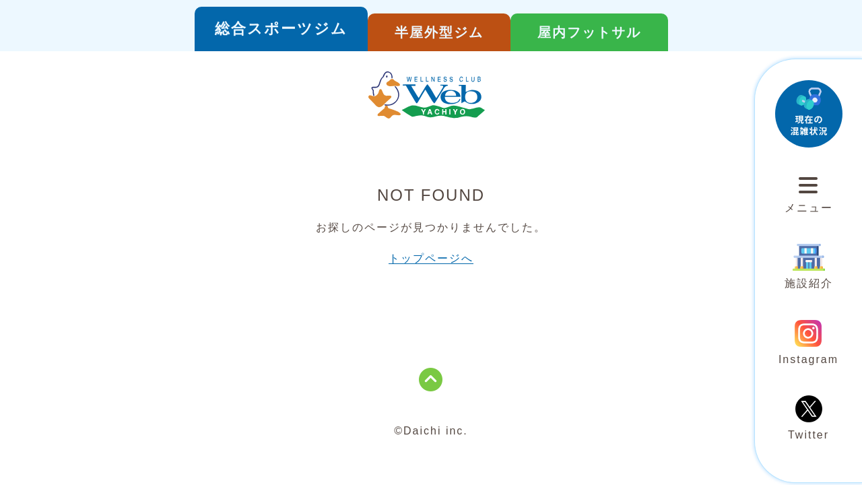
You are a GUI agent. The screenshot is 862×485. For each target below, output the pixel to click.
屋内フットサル (589, 32)
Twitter (808, 418)
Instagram (808, 342)
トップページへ (431, 258)
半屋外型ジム (439, 32)
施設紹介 (809, 266)
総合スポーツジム (281, 28)
